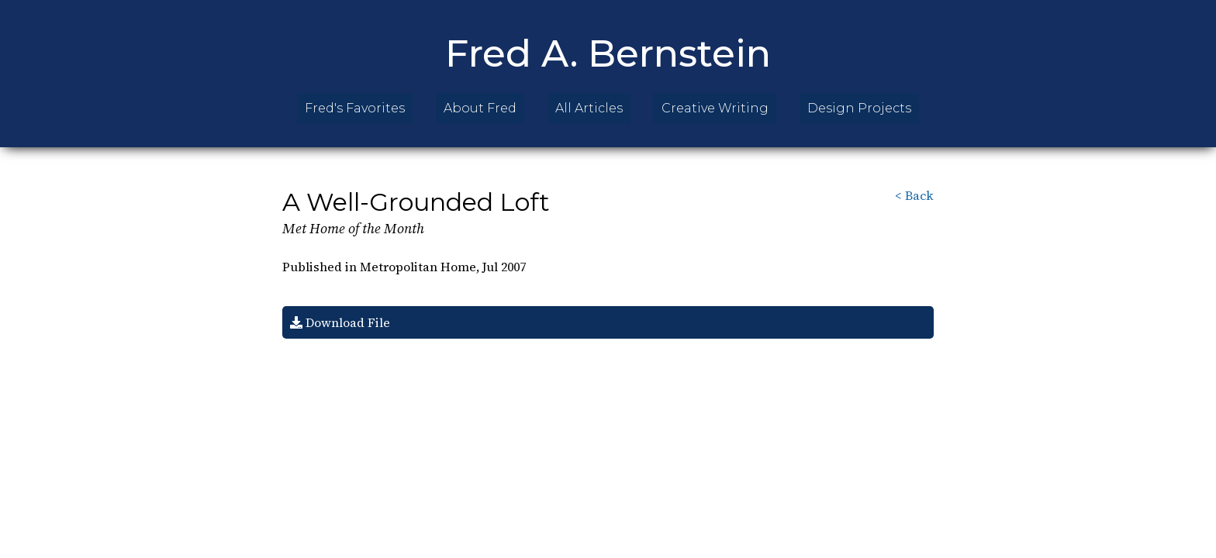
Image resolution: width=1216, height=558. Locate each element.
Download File (340, 322)
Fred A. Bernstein (608, 53)
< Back (914, 195)
